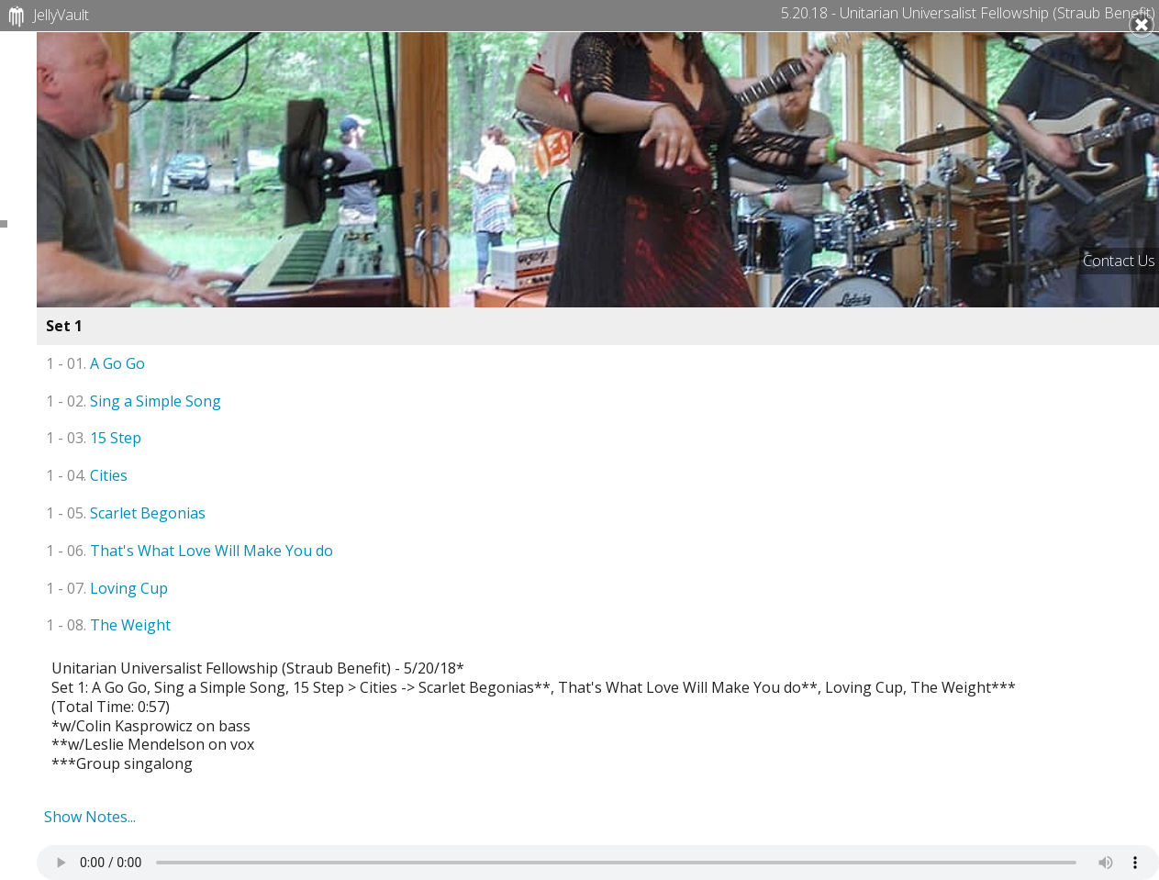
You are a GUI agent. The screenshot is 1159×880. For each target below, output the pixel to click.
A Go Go (95, 363)
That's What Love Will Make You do (189, 550)
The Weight (108, 625)
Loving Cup (107, 588)
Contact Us (1119, 261)
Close (1141, 25)
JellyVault (46, 16)
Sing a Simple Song (133, 401)
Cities (87, 475)
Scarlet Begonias (126, 513)
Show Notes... (90, 817)
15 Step (93, 438)
